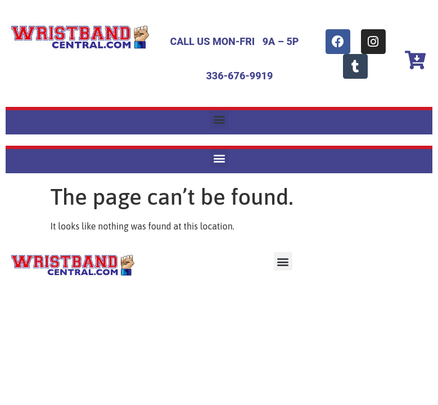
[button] (219, 119)
